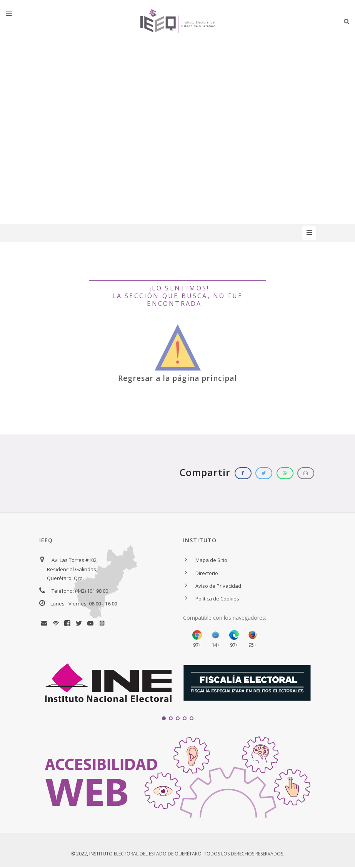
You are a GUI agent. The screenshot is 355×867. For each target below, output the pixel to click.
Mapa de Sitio (211, 560)
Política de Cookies (217, 598)
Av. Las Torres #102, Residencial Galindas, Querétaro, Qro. (72, 569)
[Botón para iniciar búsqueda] (346, 21)
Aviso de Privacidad (218, 585)
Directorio (206, 573)
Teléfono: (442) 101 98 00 (80, 590)
